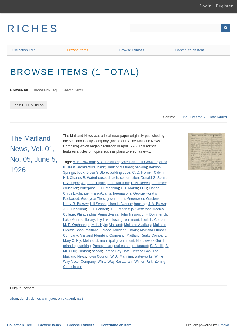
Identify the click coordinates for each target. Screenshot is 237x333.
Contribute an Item (189, 50)
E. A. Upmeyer (74, 183)
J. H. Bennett (98, 209)
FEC (143, 188)
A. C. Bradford (108, 162)
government (116, 199)
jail (133, 209)
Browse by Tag (45, 90)
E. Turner (159, 183)
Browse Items (77, 50)
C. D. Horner (142, 172)
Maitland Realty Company (146, 235)
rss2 (80, 299)
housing (140, 204)
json (52, 299)
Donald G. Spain (153, 178)
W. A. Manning (121, 256)
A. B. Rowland (84, 162)
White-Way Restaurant (115, 262)
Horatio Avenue (120, 204)
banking (141, 167)
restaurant (140, 246)
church (113, 178)
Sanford (84, 251)
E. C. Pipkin (96, 183)
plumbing (84, 246)
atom (14, 299)
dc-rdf (24, 299)
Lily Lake (103, 220)
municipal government (117, 241)
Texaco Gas (141, 251)
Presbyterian (102, 246)
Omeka (223, 325)
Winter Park (143, 262)
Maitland (115, 225)
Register (224, 5)
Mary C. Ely (72, 241)
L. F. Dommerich (154, 214)
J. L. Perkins (119, 209)
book (80, 172)
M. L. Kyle (99, 225)
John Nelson (130, 214)
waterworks (143, 256)
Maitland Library (125, 230)
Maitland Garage (98, 230)
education (70, 188)
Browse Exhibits (131, 50)
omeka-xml (66, 299)
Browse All (19, 90)
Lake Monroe (73, 220)
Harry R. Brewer (75, 204)
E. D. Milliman (118, 183)
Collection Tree (24, 50)
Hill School (98, 204)
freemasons (122, 193)
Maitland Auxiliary (137, 225)
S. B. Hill (157, 246)
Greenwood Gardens (143, 199)
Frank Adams (101, 193)
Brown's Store (97, 172)
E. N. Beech (140, 183)
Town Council (98, 256)
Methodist (90, 241)
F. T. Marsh (129, 188)
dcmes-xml (39, 299)
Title (184, 117)
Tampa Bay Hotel (117, 251)
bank (101, 167)
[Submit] (225, 28)
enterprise (88, 188)
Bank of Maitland (120, 167)
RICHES (33, 29)
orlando (69, 246)
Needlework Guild (150, 241)
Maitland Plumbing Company (102, 235)
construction (129, 178)
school (97, 251)
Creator (196, 117)
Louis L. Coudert (153, 220)
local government (125, 220)
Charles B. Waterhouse (88, 178)
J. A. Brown (157, 204)
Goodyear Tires (93, 199)
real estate (122, 246)
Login (206, 5)
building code (120, 172)
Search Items (72, 90)
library (90, 220)
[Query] (180, 28)
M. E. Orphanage (76, 225)
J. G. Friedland (74, 209)
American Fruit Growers (139, 162)
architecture (86, 167)
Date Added (218, 117)
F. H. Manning (108, 188)
